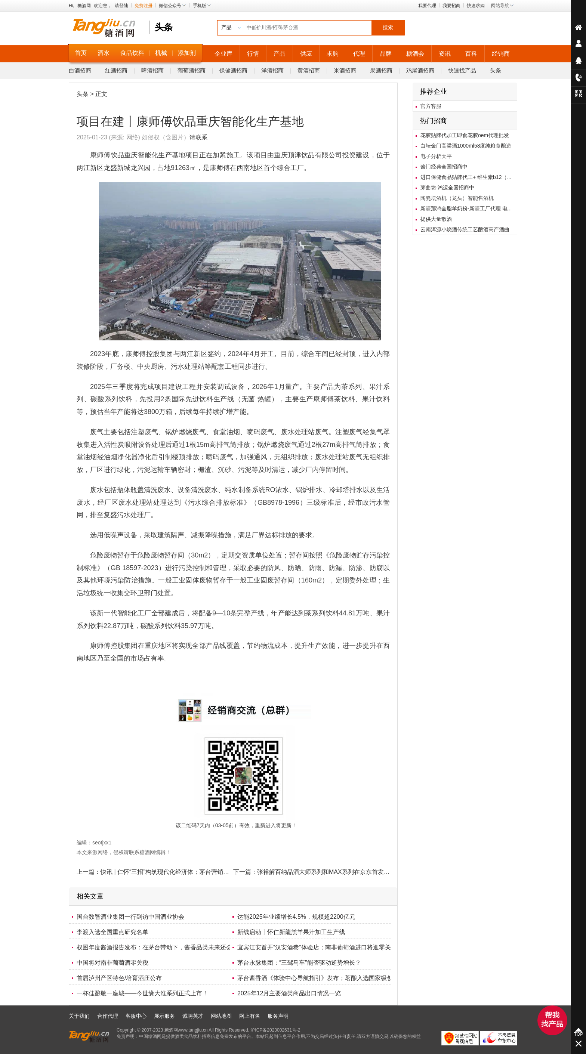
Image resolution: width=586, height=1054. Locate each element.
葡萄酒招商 (192, 70)
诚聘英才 (192, 1016)
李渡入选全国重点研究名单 (112, 932)
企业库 (223, 53)
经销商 (501, 53)
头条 (495, 70)
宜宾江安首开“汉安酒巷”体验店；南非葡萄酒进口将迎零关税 (317, 947)
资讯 (445, 53)
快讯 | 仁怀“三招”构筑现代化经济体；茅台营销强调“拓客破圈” (182, 872)
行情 (253, 53)
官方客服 (430, 106)
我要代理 (427, 5)
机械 (161, 53)
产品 (280, 53)
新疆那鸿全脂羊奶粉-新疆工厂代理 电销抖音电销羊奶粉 (484, 208)
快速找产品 (462, 70)
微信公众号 (172, 5)
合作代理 (107, 1016)
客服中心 (136, 1016)
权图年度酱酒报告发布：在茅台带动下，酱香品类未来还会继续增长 (166, 947)
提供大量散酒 (436, 219)
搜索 (388, 27)
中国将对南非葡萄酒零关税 (112, 962)
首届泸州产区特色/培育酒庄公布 (119, 978)
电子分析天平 (436, 156)
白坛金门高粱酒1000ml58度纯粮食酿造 (466, 146)
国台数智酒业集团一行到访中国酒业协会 (130, 917)
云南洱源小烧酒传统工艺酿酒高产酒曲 (464, 229)
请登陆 (121, 5)
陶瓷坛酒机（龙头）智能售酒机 (457, 198)
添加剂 (187, 53)
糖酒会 (415, 53)
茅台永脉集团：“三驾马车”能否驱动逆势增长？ (299, 962)
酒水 (104, 53)
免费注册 (143, 5)
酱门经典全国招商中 (444, 167)
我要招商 (451, 5)
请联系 (198, 137)
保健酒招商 (233, 70)
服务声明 (278, 1016)
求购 (333, 53)
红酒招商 (116, 70)
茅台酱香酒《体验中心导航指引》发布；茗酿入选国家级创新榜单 (324, 978)
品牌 (386, 53)
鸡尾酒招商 (420, 70)
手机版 (202, 5)
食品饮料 (132, 53)
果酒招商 (381, 70)
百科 (471, 53)
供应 (306, 53)
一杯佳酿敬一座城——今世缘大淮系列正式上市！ (142, 993)
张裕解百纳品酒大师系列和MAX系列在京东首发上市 (326, 872)
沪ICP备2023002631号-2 (275, 1030)
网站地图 (221, 1016)
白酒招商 (80, 70)
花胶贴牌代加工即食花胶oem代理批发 (464, 135)
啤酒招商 (152, 70)
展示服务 (164, 1016)
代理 (359, 53)
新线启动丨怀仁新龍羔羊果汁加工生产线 (291, 932)
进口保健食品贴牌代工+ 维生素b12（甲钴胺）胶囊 (479, 177)
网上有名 (249, 1016)
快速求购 (476, 5)
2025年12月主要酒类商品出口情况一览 (289, 993)
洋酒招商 (272, 70)
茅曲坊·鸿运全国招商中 (447, 188)
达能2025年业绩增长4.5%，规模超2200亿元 (296, 917)
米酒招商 (345, 70)
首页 (81, 53)
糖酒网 (84, 5)
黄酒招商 (308, 70)
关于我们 (79, 1016)
